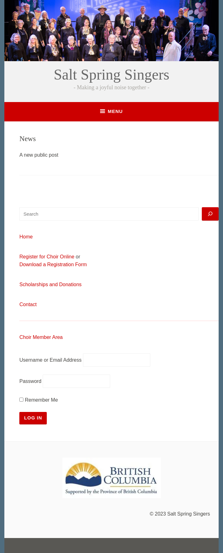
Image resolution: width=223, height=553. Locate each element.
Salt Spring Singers (111, 74)
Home (26, 236)
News (27, 139)
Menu (115, 111)
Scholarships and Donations (50, 284)
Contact (27, 304)
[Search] (210, 214)
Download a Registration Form (53, 264)
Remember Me (38, 400)
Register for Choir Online (46, 256)
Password (30, 381)
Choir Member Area (41, 337)
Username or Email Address (50, 360)
